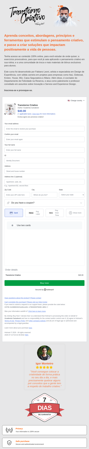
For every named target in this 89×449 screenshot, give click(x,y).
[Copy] (25, 278)
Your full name (10, 148)
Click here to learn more (37, 283)
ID (5, 159)
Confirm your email (11, 138)
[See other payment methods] (75, 216)
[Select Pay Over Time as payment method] (55, 216)
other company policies (37, 292)
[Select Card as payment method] (14, 216)
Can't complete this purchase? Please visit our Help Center (26, 273)
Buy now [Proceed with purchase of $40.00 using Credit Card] (44, 254)
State (47, 193)
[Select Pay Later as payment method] (34, 216)
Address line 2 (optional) (13, 180)
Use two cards (24, 228)
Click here (36, 117)
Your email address (11, 127)
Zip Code (8, 193)
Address (8, 169)
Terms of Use (9, 292)
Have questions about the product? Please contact (23, 269)
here (30, 299)
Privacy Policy (20, 292)
